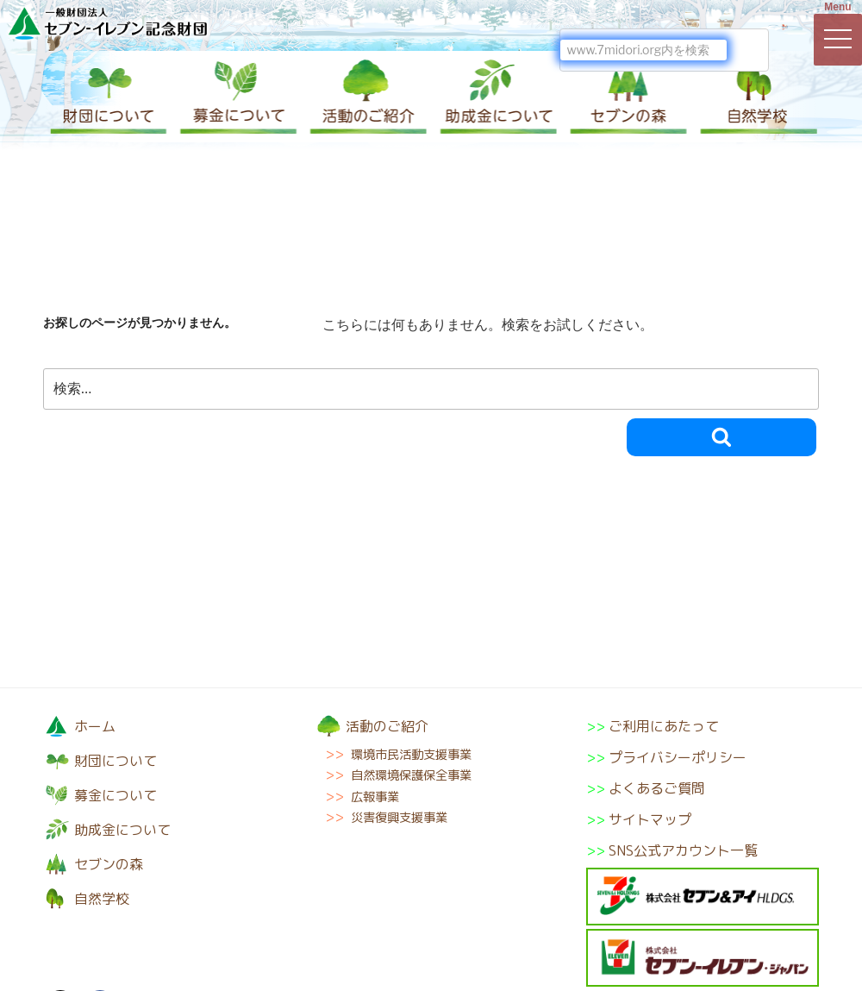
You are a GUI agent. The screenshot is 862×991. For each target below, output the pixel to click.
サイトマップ (650, 819)
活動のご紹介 (366, 96)
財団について (107, 96)
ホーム (95, 726)
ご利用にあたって (664, 726)
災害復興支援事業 (399, 817)
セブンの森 (625, 96)
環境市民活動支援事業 (411, 754)
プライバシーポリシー (677, 757)
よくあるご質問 (657, 788)
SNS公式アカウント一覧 (683, 850)
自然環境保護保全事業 (411, 775)
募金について (237, 96)
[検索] (643, 50)
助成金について (495, 96)
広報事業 (375, 797)
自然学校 (754, 96)
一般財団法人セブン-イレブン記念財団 (108, 22)
